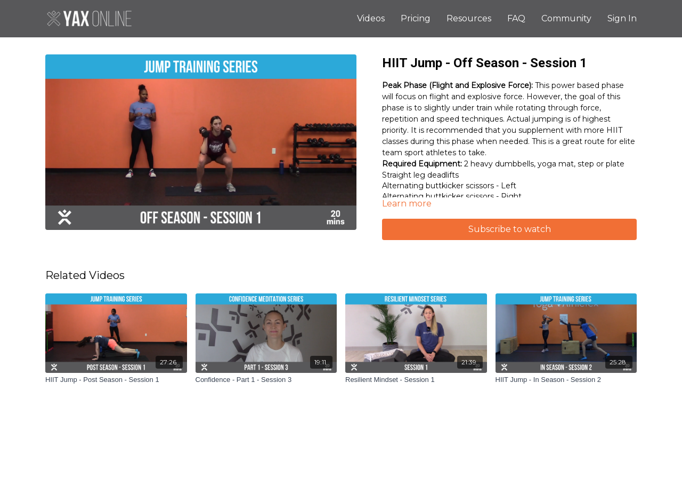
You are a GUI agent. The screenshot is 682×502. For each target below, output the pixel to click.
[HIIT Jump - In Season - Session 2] (566, 379)
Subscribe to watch (509, 229)
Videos (371, 18)
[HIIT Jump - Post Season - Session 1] (116, 379)
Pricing (416, 18)
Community (566, 18)
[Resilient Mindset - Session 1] (416, 379)
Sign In (622, 18)
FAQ (516, 18)
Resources (468, 18)
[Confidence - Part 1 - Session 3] (266, 379)
